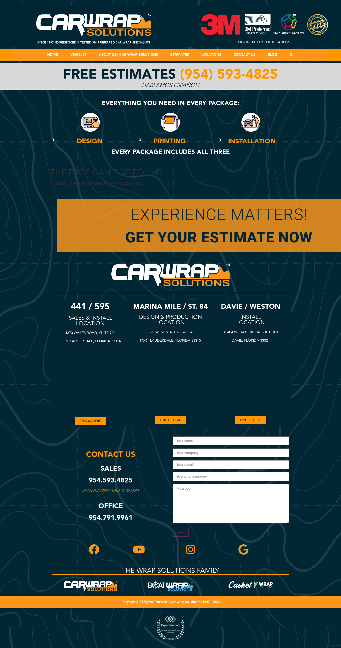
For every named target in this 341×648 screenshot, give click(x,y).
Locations (211, 54)
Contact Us (244, 54)
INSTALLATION (252, 141)
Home (52, 54)
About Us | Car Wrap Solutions (128, 54)
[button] (291, 55)
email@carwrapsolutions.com (109, 490)
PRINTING (169, 141)
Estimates (179, 54)
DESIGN (90, 141)
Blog (272, 54)
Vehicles (78, 54)
